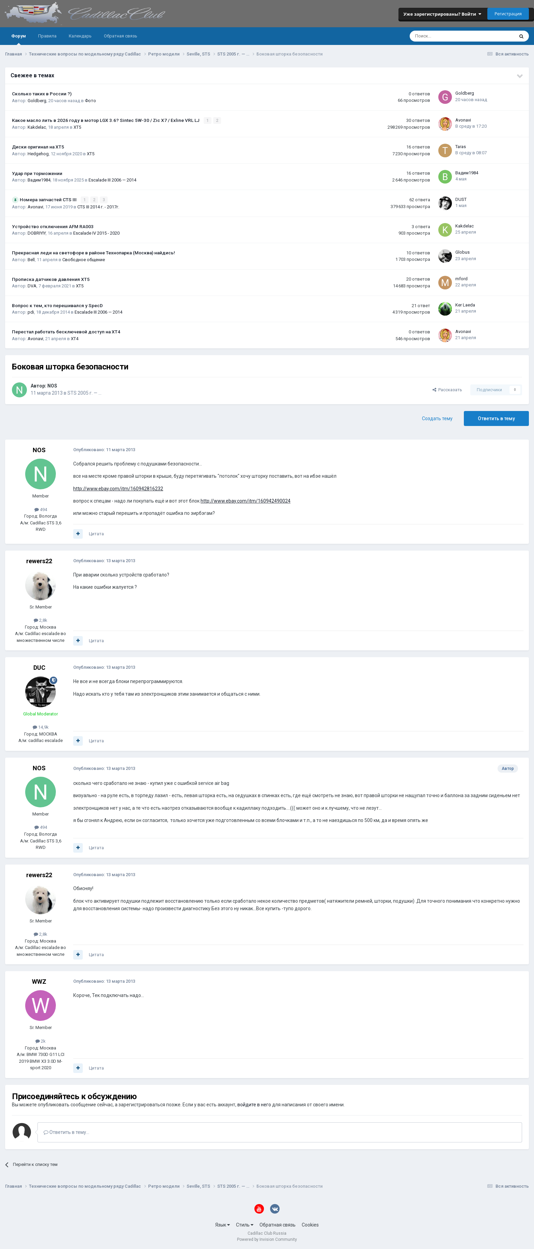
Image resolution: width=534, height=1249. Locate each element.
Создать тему (437, 418)
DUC (39, 667)
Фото (90, 100)
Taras (460, 146)
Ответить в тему (496, 418)
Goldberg (37, 100)
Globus (462, 251)
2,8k (40, 619)
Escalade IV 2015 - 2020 (96, 232)
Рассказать (447, 389)
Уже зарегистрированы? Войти (442, 14)
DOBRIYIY (37, 232)
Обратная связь (120, 35)
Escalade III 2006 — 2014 (112, 179)
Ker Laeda (465, 304)
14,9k (41, 726)
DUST (461, 199)
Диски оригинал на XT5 (38, 146)
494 (40, 508)
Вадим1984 (39, 179)
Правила (47, 35)
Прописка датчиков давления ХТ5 (51, 278)
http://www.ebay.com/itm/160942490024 (245, 500)
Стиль (244, 1224)
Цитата (96, 533)
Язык (222, 1224)
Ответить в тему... (66, 1132)
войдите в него (254, 1104)
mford (461, 278)
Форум (18, 39)
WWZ (39, 981)
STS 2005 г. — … (84, 392)
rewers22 (39, 560)
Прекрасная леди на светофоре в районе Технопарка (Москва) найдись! (93, 252)
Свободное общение (83, 259)
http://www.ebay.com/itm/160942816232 (118, 488)
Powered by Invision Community (267, 1239)
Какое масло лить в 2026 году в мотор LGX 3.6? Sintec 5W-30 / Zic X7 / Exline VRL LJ (106, 120)
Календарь (80, 35)
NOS (52, 385)
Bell (31, 259)
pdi (31, 311)
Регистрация (508, 14)
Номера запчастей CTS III (49, 199)
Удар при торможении (37, 173)
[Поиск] (443, 36)
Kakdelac (37, 127)
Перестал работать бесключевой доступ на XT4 (66, 331)
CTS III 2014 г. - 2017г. (98, 206)
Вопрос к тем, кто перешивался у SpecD (57, 304)
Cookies (310, 1224)
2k (40, 1040)
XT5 (77, 127)
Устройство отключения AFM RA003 (53, 225)
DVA (32, 285)
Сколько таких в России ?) (42, 93)
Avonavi (463, 119)
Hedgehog (38, 153)
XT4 (74, 338)
